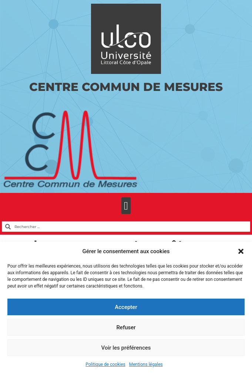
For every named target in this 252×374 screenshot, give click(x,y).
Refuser (125, 327)
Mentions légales (146, 364)
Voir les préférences (126, 347)
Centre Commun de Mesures (126, 87)
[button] (241, 251)
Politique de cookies (105, 364)
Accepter (126, 307)
